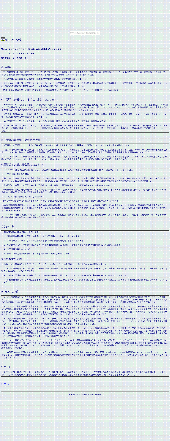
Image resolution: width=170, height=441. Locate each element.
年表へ (5, 384)
